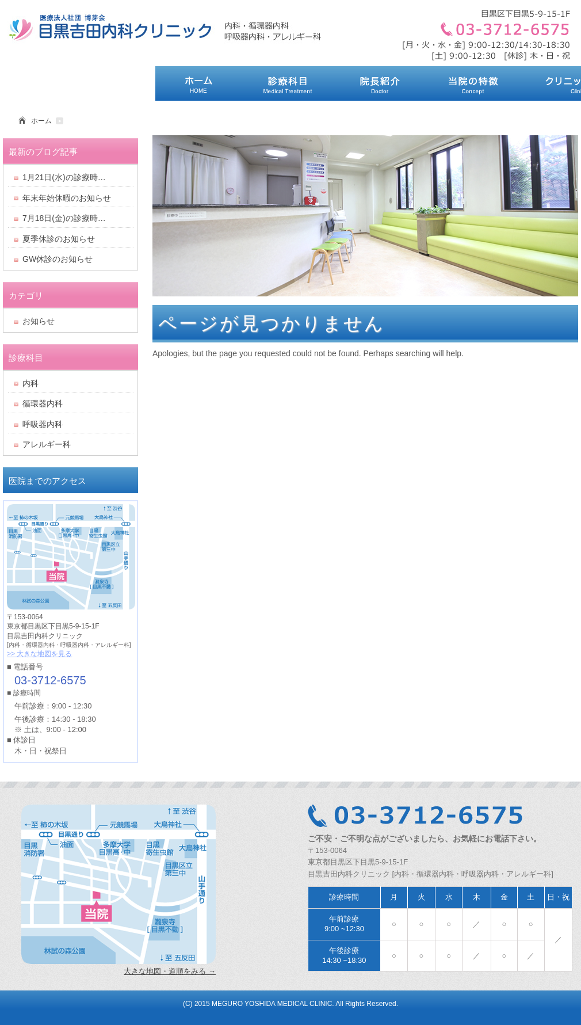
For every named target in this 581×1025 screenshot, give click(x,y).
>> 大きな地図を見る (39, 654)
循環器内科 (42, 403)
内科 (30, 383)
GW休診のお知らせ (57, 259)
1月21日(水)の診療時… (64, 177)
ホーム (41, 121)
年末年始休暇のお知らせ (66, 198)
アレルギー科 (46, 444)
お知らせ (38, 321)
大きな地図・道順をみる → (170, 971)
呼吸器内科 (42, 424)
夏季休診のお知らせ (58, 238)
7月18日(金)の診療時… (64, 218)
